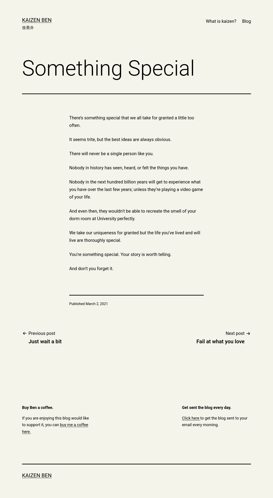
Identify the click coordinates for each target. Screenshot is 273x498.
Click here (191, 418)
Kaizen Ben (37, 20)
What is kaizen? (221, 21)
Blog (246, 21)
